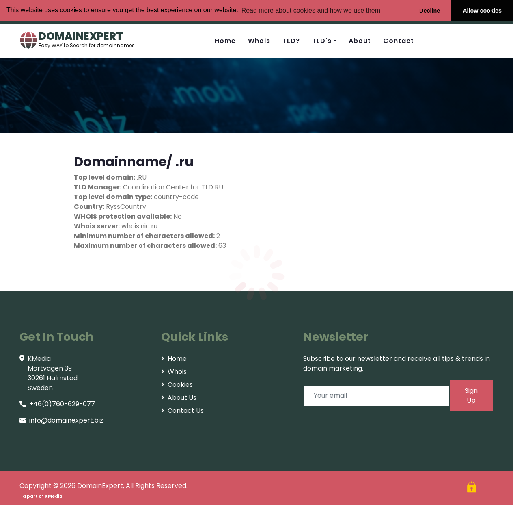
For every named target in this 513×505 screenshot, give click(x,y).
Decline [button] (429, 10)
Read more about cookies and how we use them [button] (310, 10)
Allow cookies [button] (482, 10)
